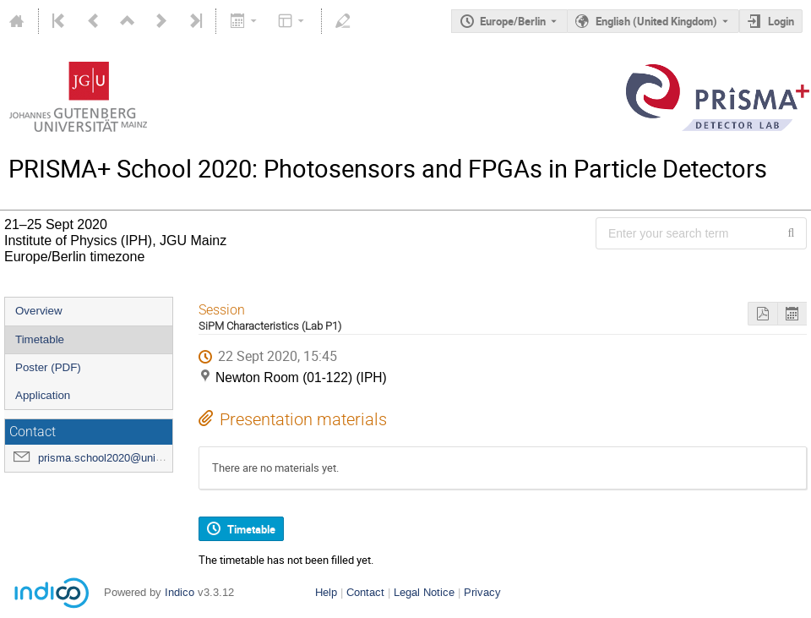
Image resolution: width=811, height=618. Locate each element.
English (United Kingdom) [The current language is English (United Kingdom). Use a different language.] (656, 21)
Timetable (39, 339)
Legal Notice (424, 592)
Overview (39, 310)
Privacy (482, 592)
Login (781, 21)
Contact (365, 592)
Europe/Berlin (513, 21)
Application (42, 395)
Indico (179, 592)
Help (326, 592)
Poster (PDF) (48, 367)
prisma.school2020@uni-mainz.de (121, 458)
